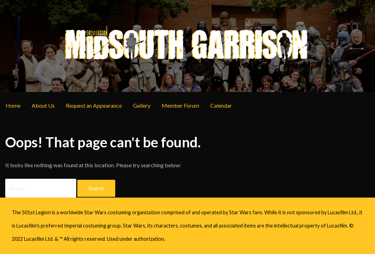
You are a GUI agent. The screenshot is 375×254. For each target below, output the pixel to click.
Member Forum (180, 105)
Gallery (141, 105)
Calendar (221, 105)
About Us (43, 105)
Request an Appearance (94, 105)
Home (13, 105)
